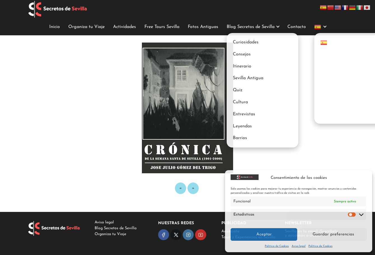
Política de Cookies (277, 246)
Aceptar (264, 234)
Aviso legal (299, 246)
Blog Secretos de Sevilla (251, 27)
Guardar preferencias (333, 234)
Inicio (54, 27)
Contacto (296, 27)
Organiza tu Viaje (86, 27)
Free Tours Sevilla (161, 27)
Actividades (124, 27)
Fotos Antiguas (203, 27)
